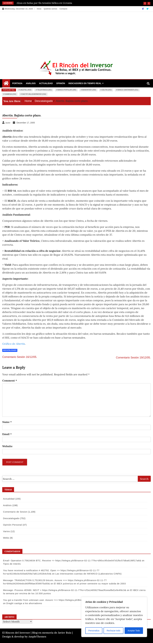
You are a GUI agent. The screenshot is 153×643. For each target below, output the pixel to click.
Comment (9, 380)
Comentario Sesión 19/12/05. (133, 357)
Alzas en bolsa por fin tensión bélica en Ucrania (44, 3)
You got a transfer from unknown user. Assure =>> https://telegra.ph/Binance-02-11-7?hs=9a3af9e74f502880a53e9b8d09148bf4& (73, 600)
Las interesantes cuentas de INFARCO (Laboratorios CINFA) (39, 573)
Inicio (39, 9)
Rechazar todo (113, 630)
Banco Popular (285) (67, 90)
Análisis (31, 83)
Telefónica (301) (44, 90)
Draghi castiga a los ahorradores (20, 603)
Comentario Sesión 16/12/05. (19, 356)
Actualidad (46, 83)
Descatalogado (10, 350)
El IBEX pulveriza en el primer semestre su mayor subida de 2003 (89, 583)
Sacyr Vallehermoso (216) (34, 94)
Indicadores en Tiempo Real (84, 83)
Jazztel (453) (25, 90)
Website (7, 446)
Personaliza (93, 630)
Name (7, 422)
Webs (6, 537)
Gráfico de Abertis (13, 343)
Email (7, 434)
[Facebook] (143, 9)
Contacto (63, 9)
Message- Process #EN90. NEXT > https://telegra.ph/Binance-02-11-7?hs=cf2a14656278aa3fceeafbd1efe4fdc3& (64, 590)
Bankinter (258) (89, 90)
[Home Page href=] (6, 83)
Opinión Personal (12, 524)
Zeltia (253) (107, 90)
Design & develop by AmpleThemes (24, 636)
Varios (6, 531)
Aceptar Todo (134, 630)
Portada (17, 83)
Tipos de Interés (11, 564)
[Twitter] (147, 9)
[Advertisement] (76, 34)
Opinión (60, 83)
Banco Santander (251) (128, 90)
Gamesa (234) (10, 94)
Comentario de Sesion (15, 511)
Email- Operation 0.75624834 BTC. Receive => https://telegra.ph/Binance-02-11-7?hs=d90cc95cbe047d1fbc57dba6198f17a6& (72, 560)
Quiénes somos (50, 9)
